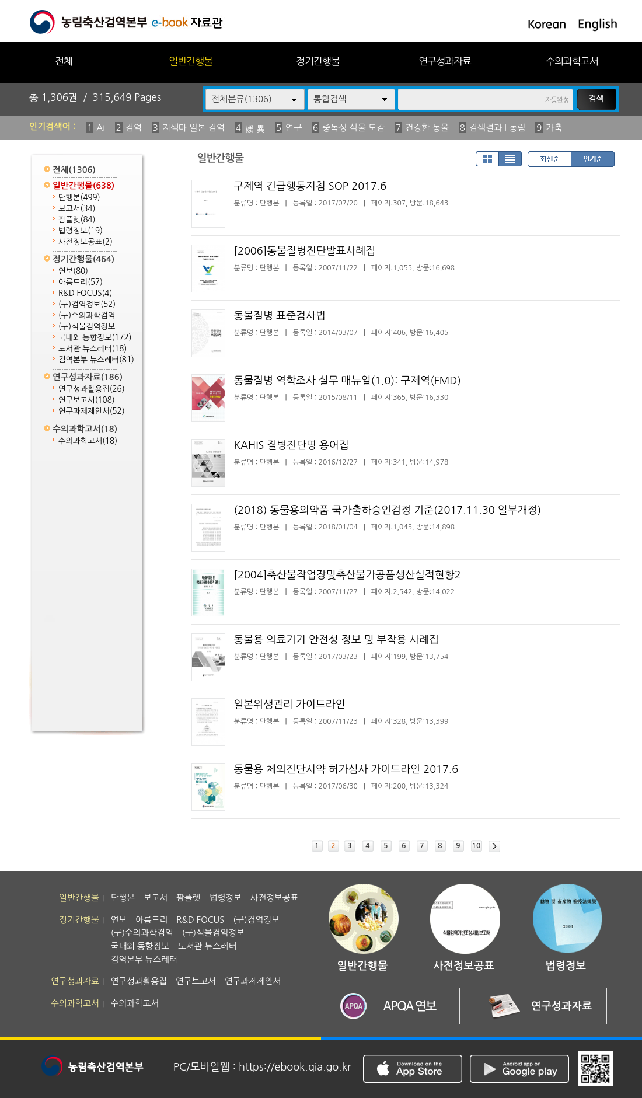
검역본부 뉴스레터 (96, 360)
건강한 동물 (427, 127)
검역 (133, 127)
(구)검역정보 (87, 304)
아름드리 (80, 282)
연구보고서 (86, 400)
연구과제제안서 (91, 411)
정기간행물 (318, 61)
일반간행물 (190, 61)
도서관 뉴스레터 (92, 349)
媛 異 (255, 128)
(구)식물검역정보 (86, 326)
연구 (293, 127)
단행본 (79, 197)
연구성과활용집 (91, 389)
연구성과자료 (444, 61)
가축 (554, 127)
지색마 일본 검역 (193, 127)
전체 (63, 61)
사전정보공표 (85, 242)
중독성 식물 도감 (353, 127)
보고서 (76, 208)
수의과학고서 (572, 61)
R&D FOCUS (85, 293)
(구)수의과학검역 (86, 315)
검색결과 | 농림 (497, 127)
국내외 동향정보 (94, 337)
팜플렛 (76, 220)
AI (100, 127)
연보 (73, 271)
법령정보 (80, 231)
